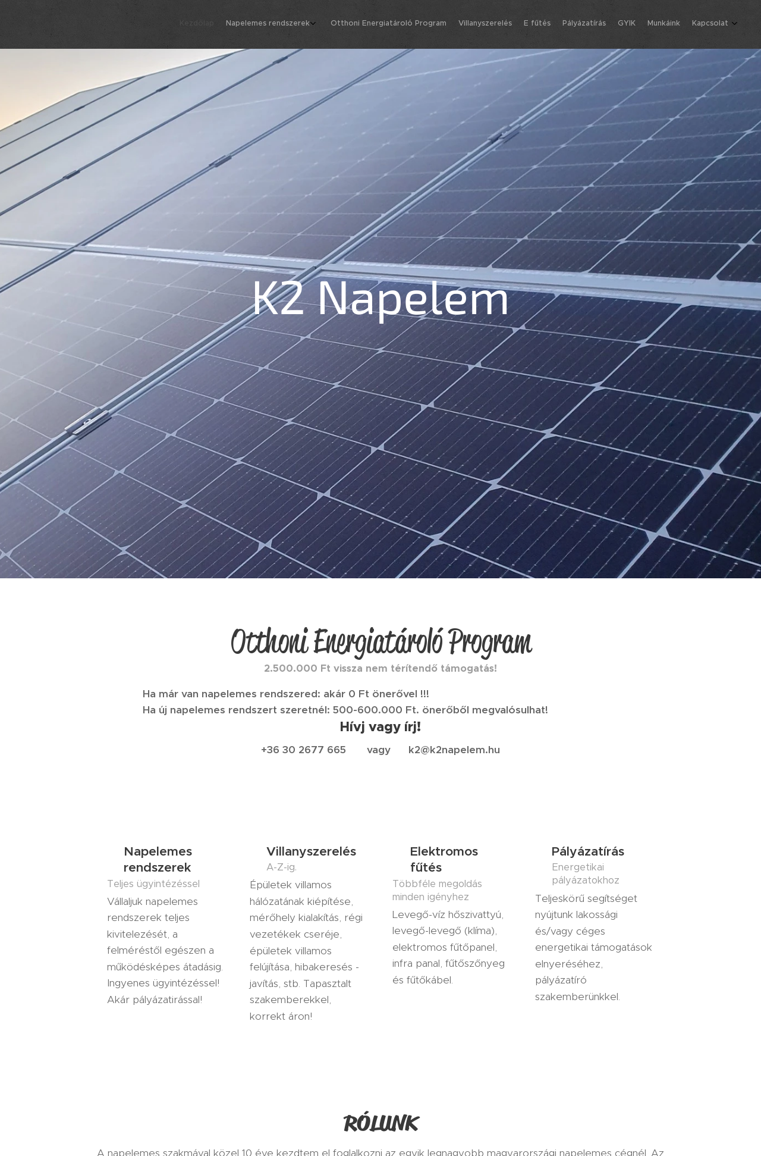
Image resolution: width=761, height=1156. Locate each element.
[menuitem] (625, 24)
